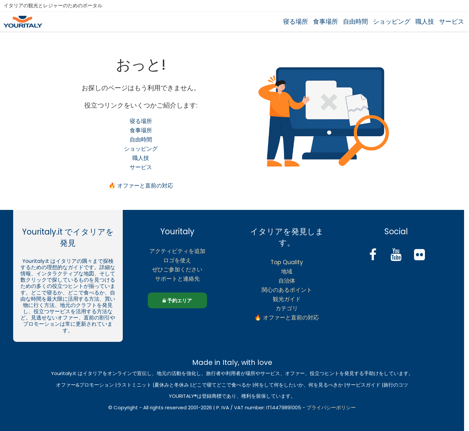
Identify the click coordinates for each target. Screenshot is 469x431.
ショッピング (391, 21)
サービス (451, 21)
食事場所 (325, 21)
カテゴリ (286, 308)
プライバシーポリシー (331, 407)
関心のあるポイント (287, 290)
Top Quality (287, 262)
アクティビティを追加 (177, 251)
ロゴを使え (177, 260)
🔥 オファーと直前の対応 (141, 186)
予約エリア (177, 300)
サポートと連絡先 (177, 279)
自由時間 (355, 21)
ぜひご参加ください (177, 269)
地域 (286, 271)
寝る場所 (295, 21)
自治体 (286, 281)
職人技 (424, 21)
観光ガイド (287, 299)
